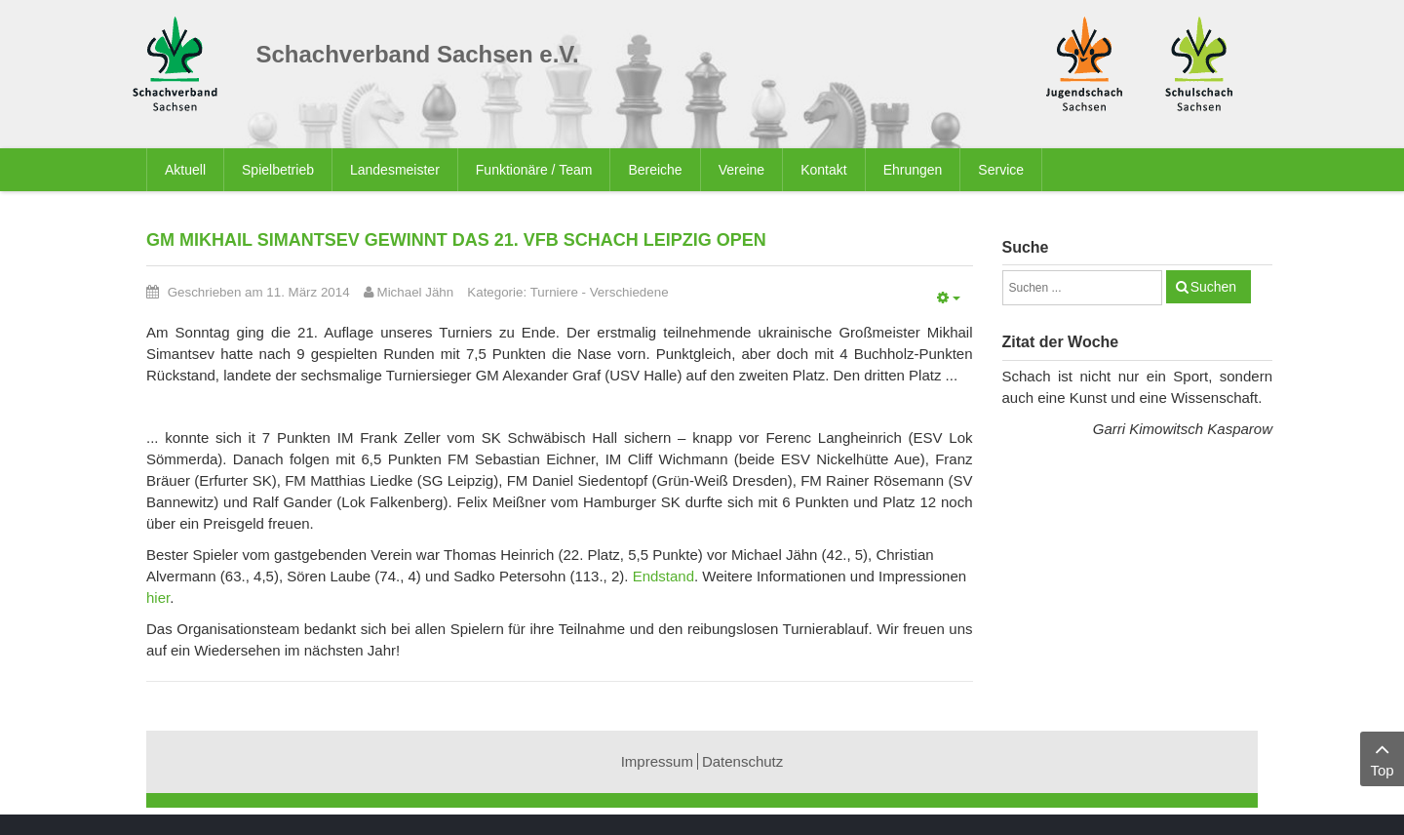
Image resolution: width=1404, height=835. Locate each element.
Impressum (657, 761)
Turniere (554, 292)
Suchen (1213, 287)
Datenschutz (742, 761)
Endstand (663, 576)
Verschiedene (629, 292)
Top (1382, 757)
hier (158, 597)
